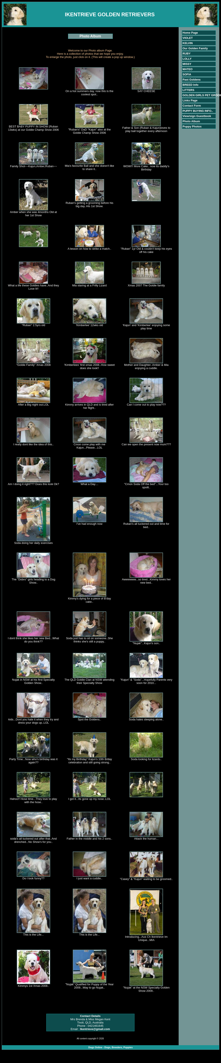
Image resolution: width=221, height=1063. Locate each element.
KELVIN (188, 43)
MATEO (188, 69)
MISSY (187, 64)
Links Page (190, 100)
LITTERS (188, 90)
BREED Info (190, 84)
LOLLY (187, 58)
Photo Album (191, 121)
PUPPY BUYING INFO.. (198, 110)
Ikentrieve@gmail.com (95, 1029)
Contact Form (192, 105)
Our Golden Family (195, 48)
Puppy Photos (192, 126)
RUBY (187, 53)
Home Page (190, 32)
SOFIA (187, 74)
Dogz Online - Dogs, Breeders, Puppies (110, 1047)
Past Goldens (192, 79)
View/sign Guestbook (197, 116)
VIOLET (188, 38)
